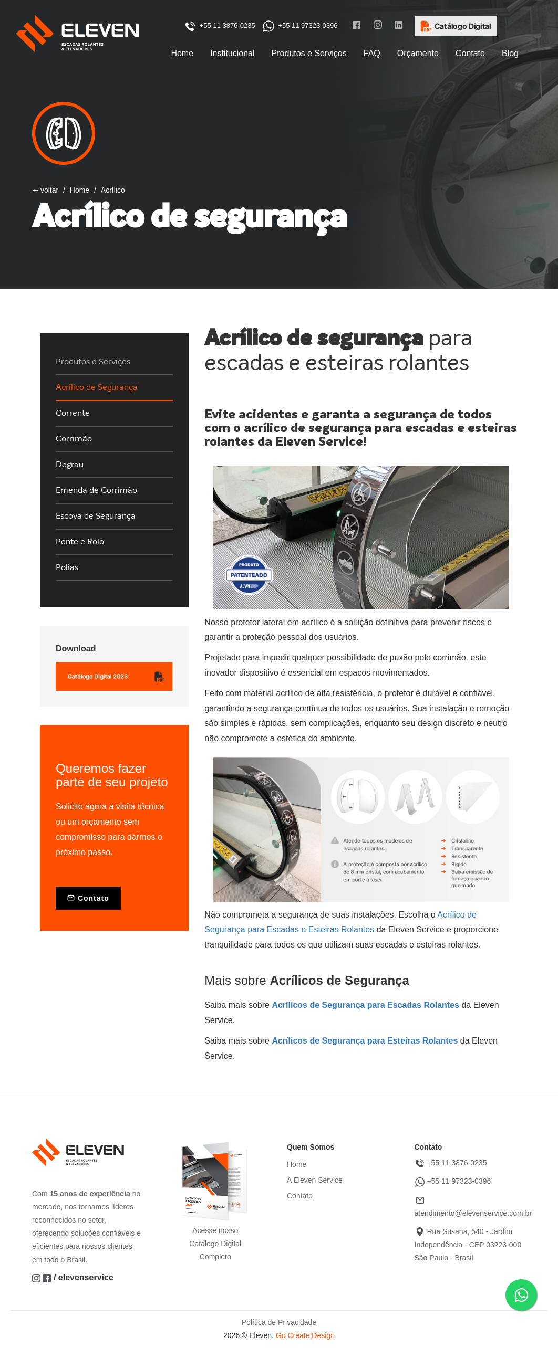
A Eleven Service (315, 1180)
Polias (67, 567)
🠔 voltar (45, 190)
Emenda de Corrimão (96, 490)
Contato (88, 897)
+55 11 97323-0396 (297, 25)
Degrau (70, 464)
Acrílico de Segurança (97, 387)
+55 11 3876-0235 (219, 25)
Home (79, 190)
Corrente (73, 413)
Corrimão (74, 439)
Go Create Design (305, 1335)
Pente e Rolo (80, 542)
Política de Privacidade (279, 1322)
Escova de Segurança (96, 516)
